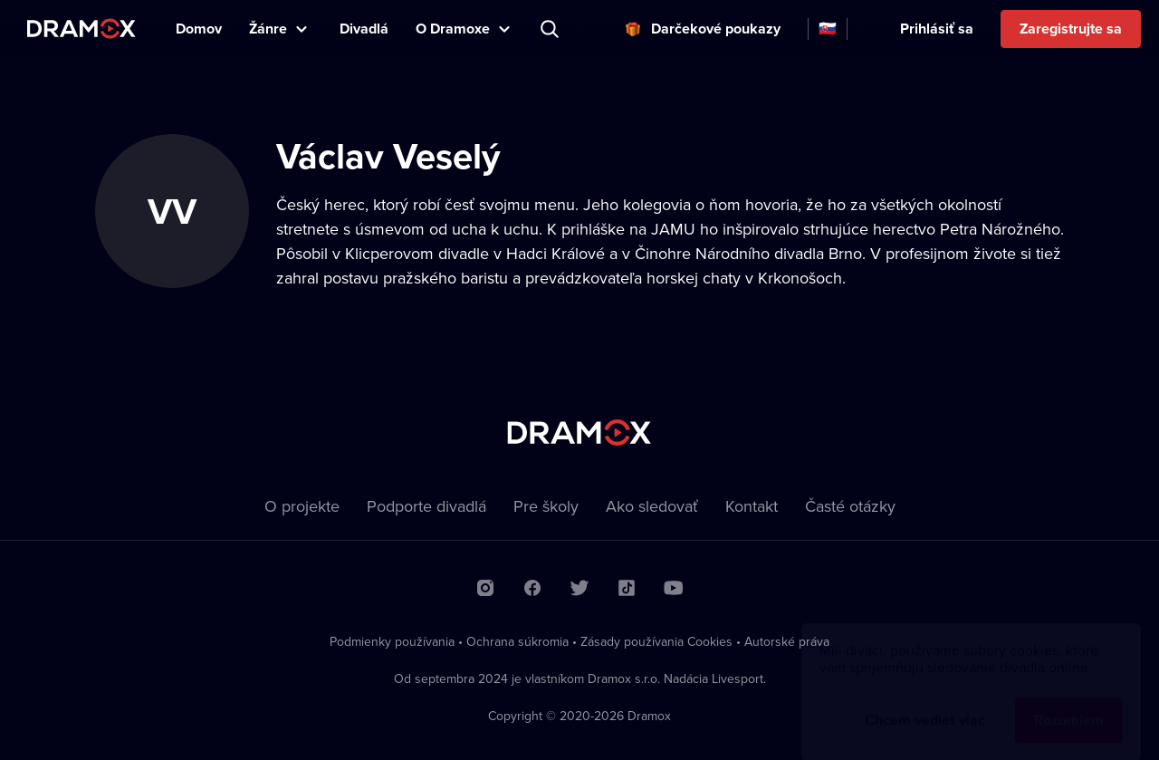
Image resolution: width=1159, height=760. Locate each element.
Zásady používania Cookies (656, 641)
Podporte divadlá (426, 506)
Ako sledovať (652, 506)
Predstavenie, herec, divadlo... (551, 29)
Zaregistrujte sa (1071, 28)
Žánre (268, 28)
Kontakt (751, 506)
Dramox (81, 28)
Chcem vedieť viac (925, 702)
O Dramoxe (453, 28)
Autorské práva (786, 641)
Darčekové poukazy (716, 28)
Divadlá (364, 28)
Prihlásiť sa (936, 28)
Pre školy (546, 506)
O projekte (302, 506)
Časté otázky (850, 506)
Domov (199, 28)
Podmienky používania (392, 641)
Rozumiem (1069, 702)
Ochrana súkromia (517, 641)
